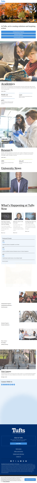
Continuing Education (18, 37)
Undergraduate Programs (18, 32)
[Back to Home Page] (18, 431)
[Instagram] (2, 384)
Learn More (18, 443)
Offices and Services (18, 451)
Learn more (3, 91)
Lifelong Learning (4, 344)
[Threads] (12, 384)
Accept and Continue (30, 479)
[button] (35, 21)
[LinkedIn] (8, 384)
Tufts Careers (18, 449)
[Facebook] (4, 384)
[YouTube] (10, 384)
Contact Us (18, 456)
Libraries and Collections (18, 454)
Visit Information (4, 307)
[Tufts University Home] (3, 1)
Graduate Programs (18, 34)
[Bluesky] (14, 384)
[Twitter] (6, 384)
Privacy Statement (6, 481)
